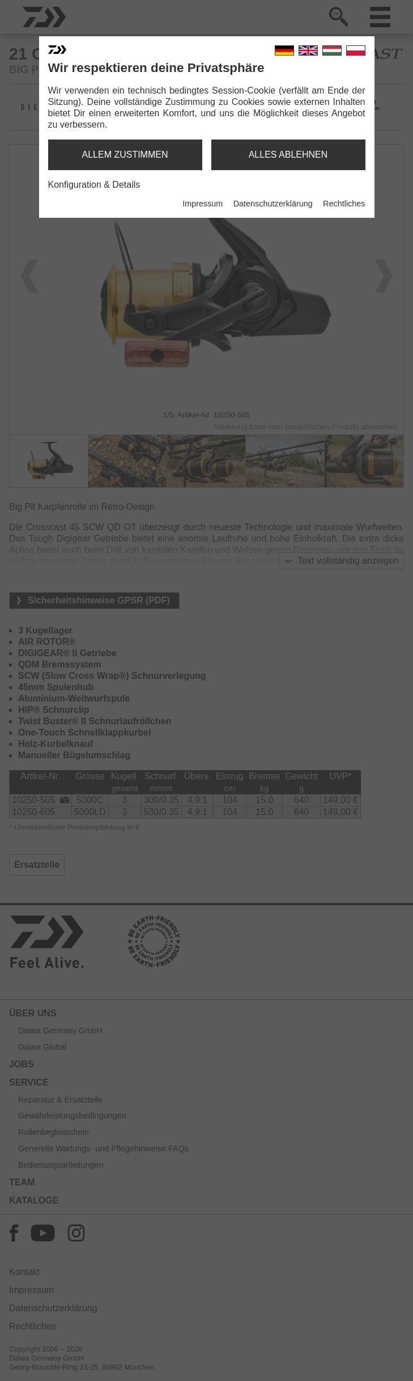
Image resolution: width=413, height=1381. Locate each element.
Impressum (202, 203)
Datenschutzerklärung (273, 203)
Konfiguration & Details (94, 184)
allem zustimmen (125, 154)
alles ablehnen (288, 154)
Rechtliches (344, 203)
